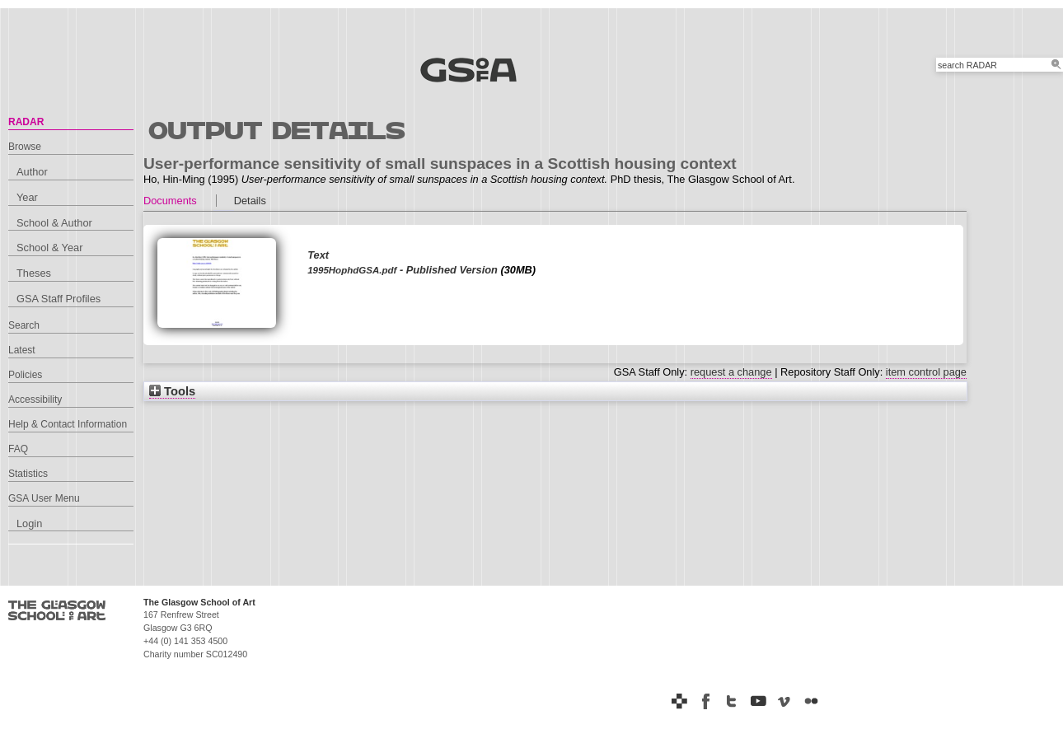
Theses (33, 273)
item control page (926, 372)
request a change (731, 372)
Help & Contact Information (67, 424)
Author (32, 172)
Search (24, 325)
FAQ (18, 449)
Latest (21, 350)
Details (250, 200)
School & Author (54, 223)
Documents (170, 200)
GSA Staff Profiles (58, 298)
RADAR (26, 122)
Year (27, 197)
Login (29, 523)
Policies (25, 375)
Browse (24, 146)
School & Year (49, 247)
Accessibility (35, 399)
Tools (172, 391)
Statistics (28, 473)
